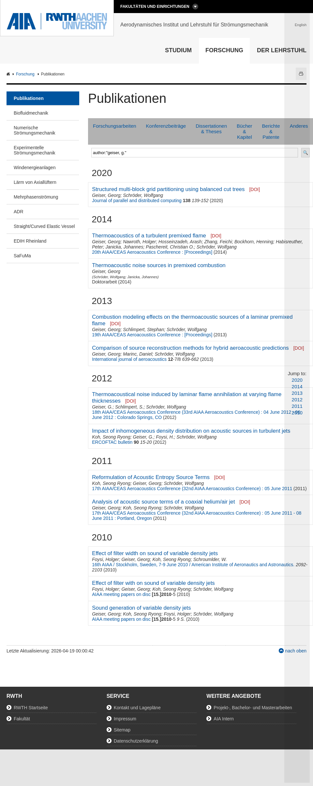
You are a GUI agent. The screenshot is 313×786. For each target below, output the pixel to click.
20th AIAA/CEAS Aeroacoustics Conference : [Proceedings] (152, 252)
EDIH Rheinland (30, 241)
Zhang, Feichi (218, 241)
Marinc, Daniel (137, 354)
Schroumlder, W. (210, 559)
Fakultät (22, 718)
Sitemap (122, 729)
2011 (297, 406)
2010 (297, 412)
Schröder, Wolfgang (143, 195)
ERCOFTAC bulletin (112, 442)
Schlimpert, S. (129, 406)
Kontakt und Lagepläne (137, 707)
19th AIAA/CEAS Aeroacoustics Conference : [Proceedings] (152, 334)
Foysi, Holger (105, 559)
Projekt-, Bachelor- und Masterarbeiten (253, 707)
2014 (297, 386)
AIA (9, 74)
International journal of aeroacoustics (129, 359)
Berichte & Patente (271, 131)
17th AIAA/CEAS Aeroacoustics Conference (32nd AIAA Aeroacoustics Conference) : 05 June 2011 (192, 488)
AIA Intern (223, 718)
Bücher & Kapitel (244, 131)
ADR (18, 211)
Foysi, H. (165, 437)
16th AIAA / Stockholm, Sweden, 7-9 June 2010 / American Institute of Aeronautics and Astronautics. (193, 564)
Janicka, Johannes (124, 246)
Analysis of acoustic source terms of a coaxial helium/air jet (163, 502)
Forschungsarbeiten (114, 126)
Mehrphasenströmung (36, 197)
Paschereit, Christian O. (170, 246)
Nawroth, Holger (139, 241)
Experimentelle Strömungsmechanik (34, 150)
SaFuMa (22, 255)
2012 (297, 399)
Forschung (224, 50)
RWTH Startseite (31, 707)
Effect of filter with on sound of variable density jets (153, 583)
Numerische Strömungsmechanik (34, 130)
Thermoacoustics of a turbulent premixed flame (149, 236)
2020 (297, 380)
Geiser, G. (102, 406)
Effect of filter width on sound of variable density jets (155, 553)
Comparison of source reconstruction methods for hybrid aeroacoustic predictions (190, 348)
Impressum (125, 718)
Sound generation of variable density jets (141, 608)
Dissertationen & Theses (211, 128)
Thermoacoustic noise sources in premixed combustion (158, 265)
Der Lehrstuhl (281, 50)
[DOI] (254, 189)
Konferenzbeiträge (166, 126)
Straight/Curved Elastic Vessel (44, 226)
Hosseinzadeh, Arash (180, 241)
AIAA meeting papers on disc (121, 594)
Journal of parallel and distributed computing (137, 200)
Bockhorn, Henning (253, 241)
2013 (297, 393)
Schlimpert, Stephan (143, 329)
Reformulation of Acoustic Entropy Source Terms (151, 477)
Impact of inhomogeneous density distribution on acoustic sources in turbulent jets (191, 431)
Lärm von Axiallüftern (35, 182)
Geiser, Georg (106, 195)
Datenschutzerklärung (136, 741)
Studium (178, 50)
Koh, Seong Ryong (111, 437)
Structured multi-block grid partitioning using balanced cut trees (168, 189)
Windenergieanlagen (34, 167)
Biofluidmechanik (31, 113)
